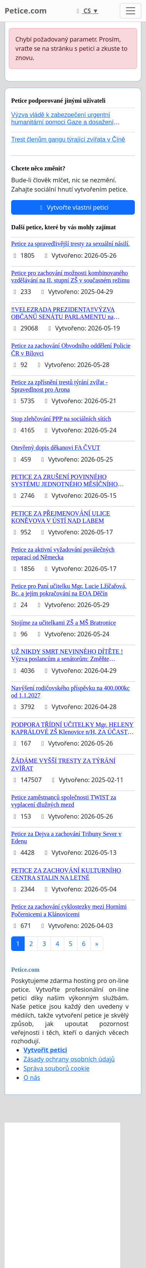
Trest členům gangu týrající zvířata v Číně (68, 139)
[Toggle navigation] (130, 10)
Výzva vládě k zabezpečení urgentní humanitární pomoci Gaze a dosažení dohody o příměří (62, 122)
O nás (31, 1077)
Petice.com (26, 10)
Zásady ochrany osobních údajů (69, 1059)
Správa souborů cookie (56, 1068)
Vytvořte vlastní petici (73, 207)
